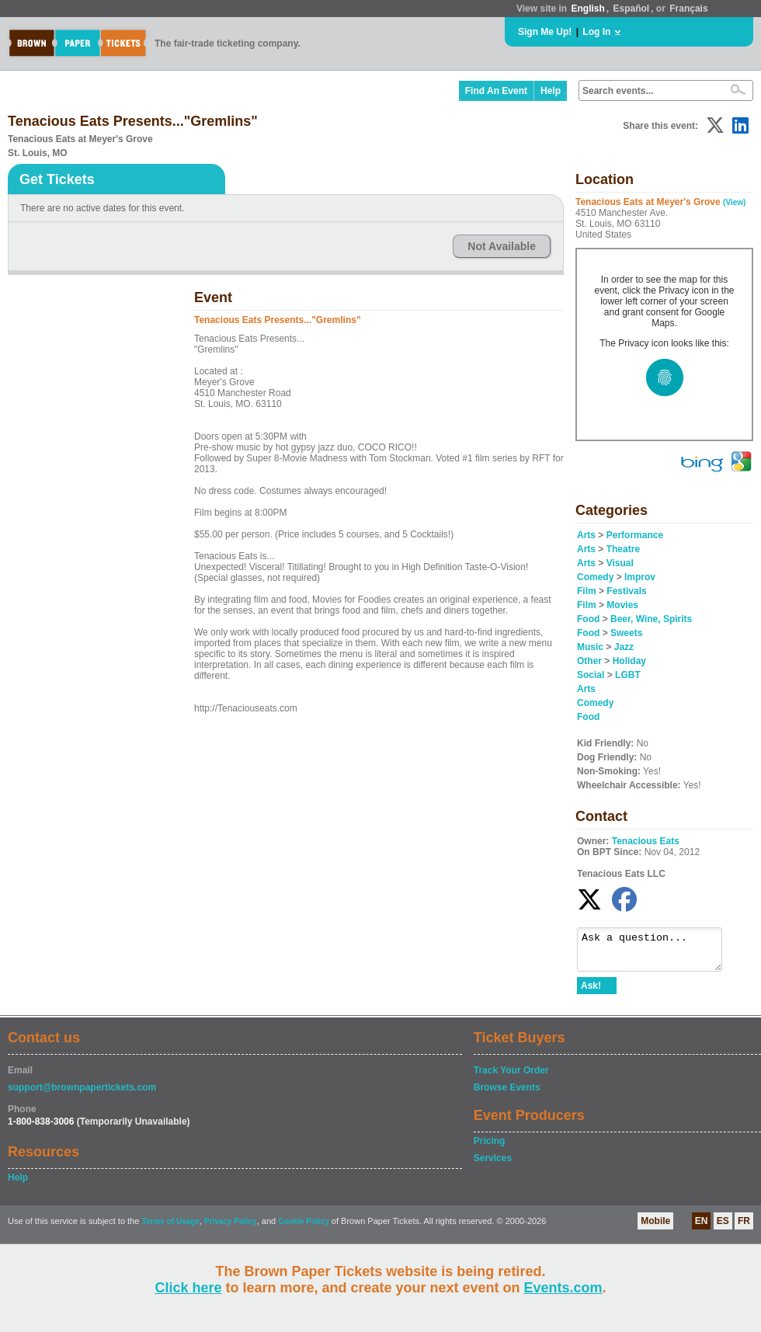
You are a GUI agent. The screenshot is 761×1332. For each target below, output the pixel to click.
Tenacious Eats (645, 841)
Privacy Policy (230, 1228)
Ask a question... (657, 953)
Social (590, 674)
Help (550, 90)
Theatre (623, 549)
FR (744, 1227)
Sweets (626, 633)
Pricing (490, 1147)
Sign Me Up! (545, 31)
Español (631, 8)
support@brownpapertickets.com (82, 1094)
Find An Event (496, 90)
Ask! (591, 992)
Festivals (626, 591)
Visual (620, 563)
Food (588, 619)
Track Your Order (511, 1077)
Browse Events (507, 1094)
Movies (622, 605)
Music (590, 647)
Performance (634, 535)
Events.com (563, 1287)
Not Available (501, 246)
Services (493, 1165)
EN (701, 1227)
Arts (586, 535)
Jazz (624, 647)
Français (688, 8)
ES (723, 1227)
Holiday (629, 661)
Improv (639, 577)
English (587, 8)
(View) (734, 202)
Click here (188, 1287)
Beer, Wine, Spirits (651, 619)
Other (589, 661)
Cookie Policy (303, 1228)
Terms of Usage (170, 1228)
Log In (596, 31)
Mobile (655, 1227)
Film (586, 591)
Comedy (595, 577)
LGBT (628, 674)
